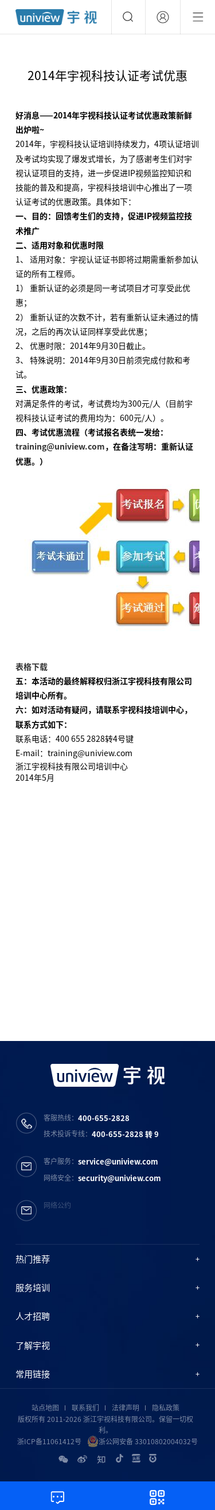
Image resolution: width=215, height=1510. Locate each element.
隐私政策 (165, 1407)
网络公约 (57, 1205)
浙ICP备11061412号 (49, 1441)
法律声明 (125, 1407)
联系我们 (85, 1407)
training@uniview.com (60, 446)
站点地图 (45, 1407)
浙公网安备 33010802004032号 (142, 1441)
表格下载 (31, 666)
